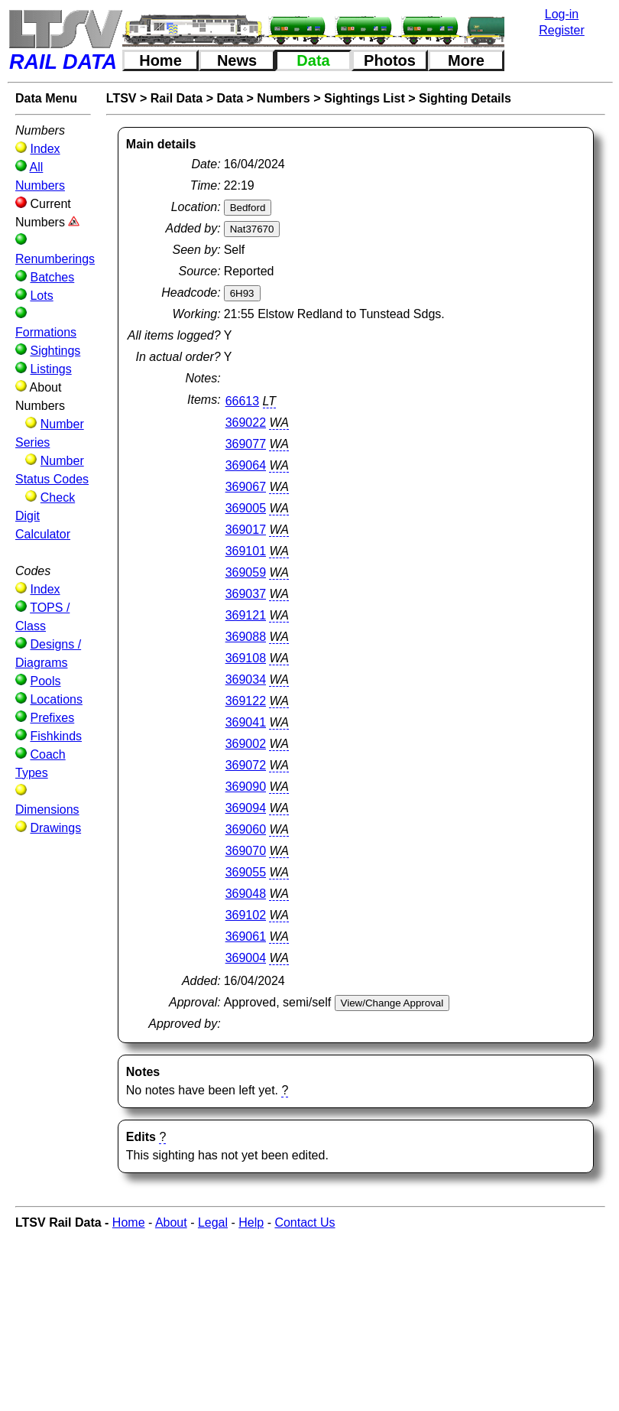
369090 (245, 786)
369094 (245, 807)
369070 (245, 850)
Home (160, 60)
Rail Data (177, 98)
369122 (245, 700)
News (237, 60)
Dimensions (47, 809)
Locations (56, 699)
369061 (245, 936)
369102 (245, 915)
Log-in (561, 14)
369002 (245, 743)
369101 (245, 551)
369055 (245, 872)
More (466, 60)
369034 (245, 679)
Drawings (55, 827)
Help (251, 1222)
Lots (41, 295)
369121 (245, 615)
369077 (245, 443)
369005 (245, 508)
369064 (245, 465)
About (171, 1222)
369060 (245, 829)
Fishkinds (56, 736)
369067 (245, 486)
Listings (50, 369)
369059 (245, 572)
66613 (242, 401)
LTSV (121, 98)
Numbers (283, 98)
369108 (245, 658)
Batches (52, 277)
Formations (45, 332)
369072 (245, 765)
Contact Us (304, 1222)
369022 (245, 422)
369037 (245, 593)
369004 (245, 957)
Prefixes (52, 717)
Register (562, 30)
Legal (213, 1222)
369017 (245, 529)
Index (45, 148)
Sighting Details (465, 98)
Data (313, 60)
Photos (390, 60)
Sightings (55, 350)
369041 (245, 722)
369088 (245, 636)
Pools (45, 681)
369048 (245, 893)
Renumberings (55, 258)
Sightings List (364, 98)
